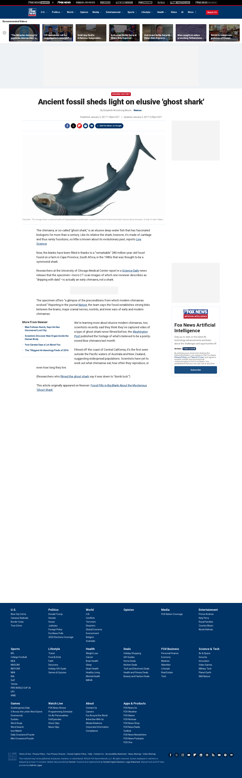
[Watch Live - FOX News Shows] (57, 708)
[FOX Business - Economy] (166, 657)
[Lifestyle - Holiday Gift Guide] (57, 668)
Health (160, 12)
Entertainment (113, 12)
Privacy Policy (180, 357)
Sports (131, 12)
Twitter (73, 125)
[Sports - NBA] (13, 672)
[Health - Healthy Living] (93, 672)
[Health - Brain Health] (92, 661)
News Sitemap (134, 754)
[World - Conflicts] (90, 618)
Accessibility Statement (116, 754)
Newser (138, 110)
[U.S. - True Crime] (16, 625)
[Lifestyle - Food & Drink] (54, 657)
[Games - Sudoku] (14, 719)
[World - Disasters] (90, 625)
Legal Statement (133, 762)
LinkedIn (201, 755)
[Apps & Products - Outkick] (127, 731)
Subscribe (196, 370)
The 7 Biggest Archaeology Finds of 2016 (46, 350)
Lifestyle (146, 12)
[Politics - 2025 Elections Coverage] (60, 637)
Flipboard (79, 125)
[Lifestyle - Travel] (51, 653)
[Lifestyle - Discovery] (53, 665)
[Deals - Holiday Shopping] (132, 653)
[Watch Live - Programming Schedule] (60, 711)
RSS (213, 755)
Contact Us (99, 754)
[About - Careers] (90, 711)
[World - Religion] (90, 637)
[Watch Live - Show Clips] (53, 723)
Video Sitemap (149, 754)
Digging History (121, 94)
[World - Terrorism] (91, 622)
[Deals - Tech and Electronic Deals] (136, 668)
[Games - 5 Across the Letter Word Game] (26, 711)
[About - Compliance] (92, 731)
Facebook (67, 125)
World (70, 12)
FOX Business (170, 649)
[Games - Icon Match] (16, 731)
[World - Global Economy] (94, 629)
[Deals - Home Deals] (130, 661)
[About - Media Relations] (94, 723)
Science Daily (130, 270)
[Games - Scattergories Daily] (20, 708)
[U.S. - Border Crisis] (17, 622)
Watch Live (55, 703)
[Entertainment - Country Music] (206, 625)
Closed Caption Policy (76, 754)
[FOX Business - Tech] (163, 676)
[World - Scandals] (90, 641)
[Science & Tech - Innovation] (204, 661)
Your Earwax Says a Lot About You (42, 344)
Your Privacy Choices (56, 754)
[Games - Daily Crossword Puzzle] (22, 734)
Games (15, 703)
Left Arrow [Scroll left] (4, 33)
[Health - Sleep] (89, 665)
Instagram (182, 755)
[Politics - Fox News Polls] (55, 633)
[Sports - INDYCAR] (15, 668)
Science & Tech (209, 649)
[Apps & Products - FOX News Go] (130, 708)
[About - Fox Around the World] (97, 715)
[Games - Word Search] (17, 727)
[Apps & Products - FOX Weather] (130, 711)
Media (96, 12)
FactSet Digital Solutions (114, 762)
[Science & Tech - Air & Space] (204, 653)
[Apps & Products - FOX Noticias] (130, 719)
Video (174, 12)
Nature (82, 304)
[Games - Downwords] (17, 715)
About (90, 703)
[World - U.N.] (88, 614)
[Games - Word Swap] (16, 723)
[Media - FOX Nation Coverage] (172, 614)
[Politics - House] (51, 622)
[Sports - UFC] (13, 691)
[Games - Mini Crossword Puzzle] (22, 738)
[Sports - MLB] (13, 661)
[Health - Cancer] (89, 657)
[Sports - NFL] (12, 653)
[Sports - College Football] (19, 657)
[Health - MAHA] (89, 680)
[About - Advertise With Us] (95, 719)
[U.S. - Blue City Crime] (18, 614)
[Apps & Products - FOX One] (128, 742)
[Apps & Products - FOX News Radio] (132, 727)
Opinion (84, 12)
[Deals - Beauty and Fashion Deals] (137, 676)
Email (91, 125)
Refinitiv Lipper (35, 765)
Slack (207, 755)
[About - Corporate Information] (97, 727)
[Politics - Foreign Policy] (55, 629)
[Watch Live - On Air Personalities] (58, 715)
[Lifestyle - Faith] (50, 661)
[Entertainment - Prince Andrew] (206, 614)
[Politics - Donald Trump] (55, 614)
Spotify (225, 755)
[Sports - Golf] (13, 680)
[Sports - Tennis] (14, 684)
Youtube (188, 755)
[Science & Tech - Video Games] (205, 665)
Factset (72, 762)
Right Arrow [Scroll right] (236, 33)
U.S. (43, 12)
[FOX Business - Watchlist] (166, 665)
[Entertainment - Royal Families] (206, 622)
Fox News (32, 12)
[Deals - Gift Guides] (129, 657)
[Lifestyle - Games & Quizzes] (57, 672)
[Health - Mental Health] (93, 676)
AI (182, 12)
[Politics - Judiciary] (53, 625)
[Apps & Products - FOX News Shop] (132, 723)
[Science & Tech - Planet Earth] (205, 672)
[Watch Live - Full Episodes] (54, 719)
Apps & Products (135, 703)
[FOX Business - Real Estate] (167, 672)
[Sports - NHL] (13, 676)
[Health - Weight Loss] (92, 653)
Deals (127, 649)
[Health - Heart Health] (92, 668)
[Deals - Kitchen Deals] (130, 665)
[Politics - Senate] (52, 618)
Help (90, 754)
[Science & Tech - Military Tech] (205, 668)
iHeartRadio (231, 755)
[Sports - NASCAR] (15, 665)
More (190, 12)
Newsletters (219, 755)
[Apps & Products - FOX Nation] (129, 715)
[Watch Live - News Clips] (53, 727)
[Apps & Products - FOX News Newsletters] (135, 734)
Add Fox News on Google (110, 126)
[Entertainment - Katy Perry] (204, 618)
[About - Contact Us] (91, 708)
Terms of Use (197, 357)
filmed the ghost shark (74, 376)
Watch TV (212, 12)
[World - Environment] (92, 633)
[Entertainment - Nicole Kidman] (206, 629)
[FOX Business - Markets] (165, 661)
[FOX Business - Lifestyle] (165, 668)
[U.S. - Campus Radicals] (19, 618)
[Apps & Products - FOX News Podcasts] (134, 738)
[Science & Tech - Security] (203, 657)
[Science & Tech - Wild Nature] (204, 676)
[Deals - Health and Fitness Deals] (136, 672)
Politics (56, 12)
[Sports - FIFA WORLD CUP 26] (21, 688)
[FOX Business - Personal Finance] (170, 653)
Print (85, 125)
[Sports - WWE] (13, 695)
